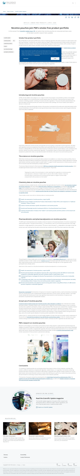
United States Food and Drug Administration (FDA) (59, 377)
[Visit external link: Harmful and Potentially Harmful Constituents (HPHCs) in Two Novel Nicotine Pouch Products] (42, 208)
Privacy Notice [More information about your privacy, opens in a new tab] (37, 55)
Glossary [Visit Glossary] (6, 454)
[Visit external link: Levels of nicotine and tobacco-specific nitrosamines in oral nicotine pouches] (38, 205)
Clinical (5, 46)
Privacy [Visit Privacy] (18, 465)
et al (64, 259)
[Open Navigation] (77, 3)
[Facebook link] (70, 465)
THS (13, 40)
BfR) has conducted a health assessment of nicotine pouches (58, 166)
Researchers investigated (25, 292)
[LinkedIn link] (75, 465)
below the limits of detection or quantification (50, 186)
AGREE (55, 58)
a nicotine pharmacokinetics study (65, 330)
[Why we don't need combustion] (40, 431)
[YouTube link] (58, 465)
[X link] (64, 465)
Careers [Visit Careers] (5, 457)
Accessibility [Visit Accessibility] (23, 454)
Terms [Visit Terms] (23, 465)
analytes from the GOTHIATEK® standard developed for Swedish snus (36, 378)
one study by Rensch (58, 259)
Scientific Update (7, 37)
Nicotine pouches (7, 40)
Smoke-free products (8, 43)
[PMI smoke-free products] (14, 432)
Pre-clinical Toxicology (8, 49)
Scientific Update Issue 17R (27, 31)
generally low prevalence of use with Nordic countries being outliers (43, 317)
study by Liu (45, 260)
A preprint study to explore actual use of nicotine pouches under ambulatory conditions (40, 303)
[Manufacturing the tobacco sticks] (65, 431)
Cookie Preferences (25, 457)
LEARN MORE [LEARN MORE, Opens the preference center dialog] (25, 58)
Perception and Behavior (8, 51)
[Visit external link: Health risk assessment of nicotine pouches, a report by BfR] (34, 199)
